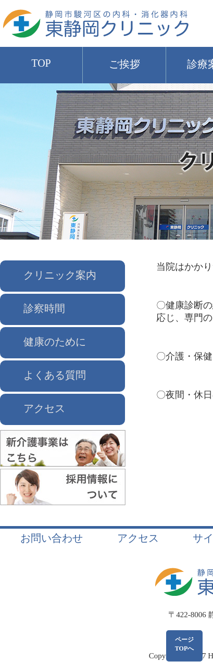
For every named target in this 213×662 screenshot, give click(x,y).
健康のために (54, 341)
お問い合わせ (51, 538)
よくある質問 (54, 375)
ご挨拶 (124, 64)
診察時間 (44, 308)
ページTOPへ (184, 644)
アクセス (44, 408)
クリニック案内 (59, 275)
